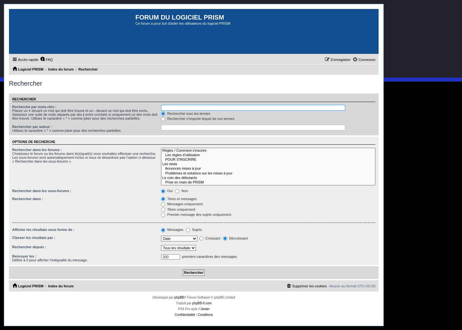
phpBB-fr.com (202, 303)
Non (181, 191)
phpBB (179, 297)
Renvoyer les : (24, 256)
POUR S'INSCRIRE (268, 159)
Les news (268, 164)
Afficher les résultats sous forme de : (43, 230)
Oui (167, 191)
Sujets (194, 230)
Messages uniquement (182, 204)
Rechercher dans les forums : (37, 150)
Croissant (209, 238)
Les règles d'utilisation (268, 155)
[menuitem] (46, 59)
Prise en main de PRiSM (268, 182)
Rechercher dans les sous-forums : (41, 191)
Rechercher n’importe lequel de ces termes (198, 119)
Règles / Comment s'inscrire (268, 150)
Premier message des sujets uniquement (196, 214)
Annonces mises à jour (268, 168)
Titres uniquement (178, 209)
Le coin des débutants (268, 178)
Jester (205, 309)
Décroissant (235, 238)
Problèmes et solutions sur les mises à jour (268, 173)
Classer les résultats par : (33, 238)
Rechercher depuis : (29, 247)
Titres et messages (179, 199)
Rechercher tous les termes (185, 113)
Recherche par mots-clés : (34, 107)
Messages (172, 230)
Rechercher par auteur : (32, 127)
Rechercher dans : (27, 199)
